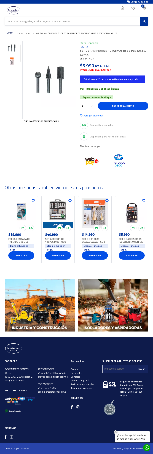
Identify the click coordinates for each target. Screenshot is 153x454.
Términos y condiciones (83, 388)
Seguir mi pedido (137, 2)
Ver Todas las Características (99, 88)
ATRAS (9, 33)
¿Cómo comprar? (80, 380)
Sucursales (76, 373)
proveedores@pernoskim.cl (53, 377)
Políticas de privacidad (83, 384)
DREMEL (53, 33)
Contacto (75, 377)
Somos (74, 369)
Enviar (141, 369)
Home (20, 33)
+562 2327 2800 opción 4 (52, 373)
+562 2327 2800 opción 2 (19, 377)
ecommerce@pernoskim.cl (52, 391)
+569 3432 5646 (47, 388)
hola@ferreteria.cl (14, 380)
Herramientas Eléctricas (36, 33)
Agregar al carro (123, 106)
